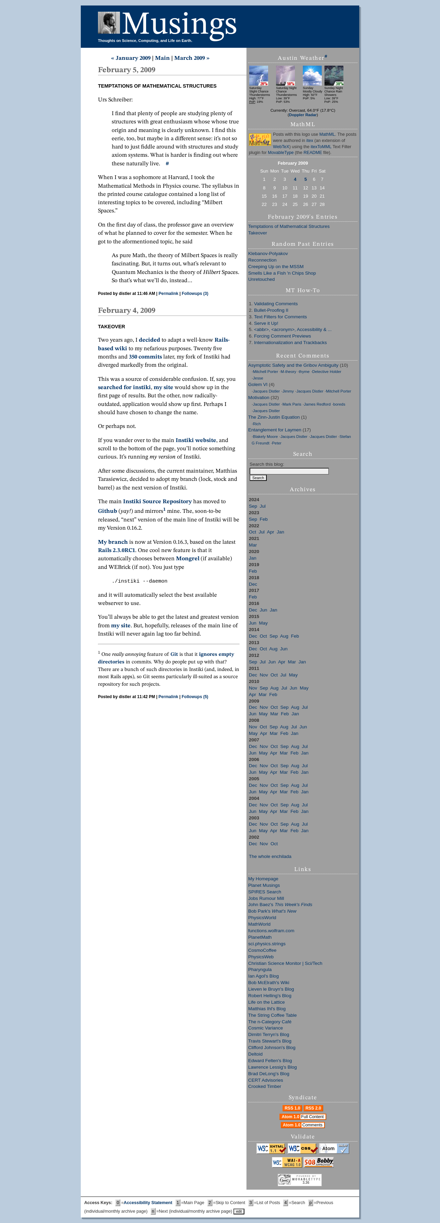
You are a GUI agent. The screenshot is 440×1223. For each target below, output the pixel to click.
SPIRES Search (264, 891)
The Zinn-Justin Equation (274, 417)
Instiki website (196, 440)
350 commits (145, 357)
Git (174, 654)
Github (107, 512)
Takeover (257, 232)
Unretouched (261, 279)
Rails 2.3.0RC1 (116, 550)
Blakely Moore (265, 436)
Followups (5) (195, 696)
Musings (179, 25)
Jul (263, 506)
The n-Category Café (270, 1021)
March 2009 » (192, 58)
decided (149, 340)
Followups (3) (195, 293)
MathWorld (259, 924)
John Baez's (280, 904)
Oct (252, 532)
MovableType (281, 152)
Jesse (258, 378)
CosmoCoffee (262, 950)
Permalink (168, 293)
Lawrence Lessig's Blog (272, 1067)
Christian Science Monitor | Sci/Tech (285, 963)
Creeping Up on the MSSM (276, 266)
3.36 (305, 1183)
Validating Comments (276, 303)
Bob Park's (272, 911)
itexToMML (321, 146)
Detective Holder (326, 372)
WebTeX (281, 146)
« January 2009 (131, 58)
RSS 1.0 (292, 1108)
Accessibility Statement (148, 1202)
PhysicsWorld (262, 917)
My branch (113, 542)
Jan (280, 532)
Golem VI (257, 384)
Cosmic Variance (265, 1028)
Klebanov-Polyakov (268, 253)
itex (309, 140)
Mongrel (187, 559)
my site (163, 387)
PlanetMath (260, 937)
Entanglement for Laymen (274, 429)
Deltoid (255, 1054)
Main (162, 58)
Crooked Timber (264, 1086)
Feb (264, 519)
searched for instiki (124, 387)
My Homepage (263, 878)
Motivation (259, 397)
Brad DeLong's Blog (268, 1073)
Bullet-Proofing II (271, 310)
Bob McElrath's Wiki (268, 982)
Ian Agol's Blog (263, 976)
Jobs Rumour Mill (266, 898)
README (313, 152)
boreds (339, 404)
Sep (253, 506)
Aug (284, 636)
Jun (263, 610)
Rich (257, 424)
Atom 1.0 (303, 1116)
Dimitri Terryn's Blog (268, 1034)
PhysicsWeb (261, 956)
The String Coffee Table (272, 1015)
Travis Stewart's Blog (270, 1041)
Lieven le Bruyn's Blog (271, 989)
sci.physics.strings (267, 943)
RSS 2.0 (313, 1108)
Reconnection (262, 260)
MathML (327, 134)
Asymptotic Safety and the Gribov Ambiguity (293, 365)
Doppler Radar (303, 114)
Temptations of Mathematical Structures (289, 226)
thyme (304, 372)
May (263, 623)
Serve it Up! (266, 323)
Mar (253, 545)
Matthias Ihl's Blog (267, 1008)
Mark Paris (292, 404)
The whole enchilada (270, 856)
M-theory (288, 372)
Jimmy (288, 391)
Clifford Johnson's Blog (271, 1047)
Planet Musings (264, 885)
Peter (276, 443)
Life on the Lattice (266, 1002)
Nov (264, 674)
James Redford (317, 404)
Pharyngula (260, 969)
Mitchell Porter (265, 372)
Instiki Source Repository (157, 502)
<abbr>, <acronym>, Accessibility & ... (293, 329)
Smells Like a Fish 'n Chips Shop (282, 273)
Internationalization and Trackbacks (290, 342)
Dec (253, 584)
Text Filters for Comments (280, 316)
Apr (270, 532)
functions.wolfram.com (271, 930)
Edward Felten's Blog (270, 1060)
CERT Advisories (265, 1080)
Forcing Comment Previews (282, 336)
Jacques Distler (266, 391)
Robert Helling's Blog (270, 995)
